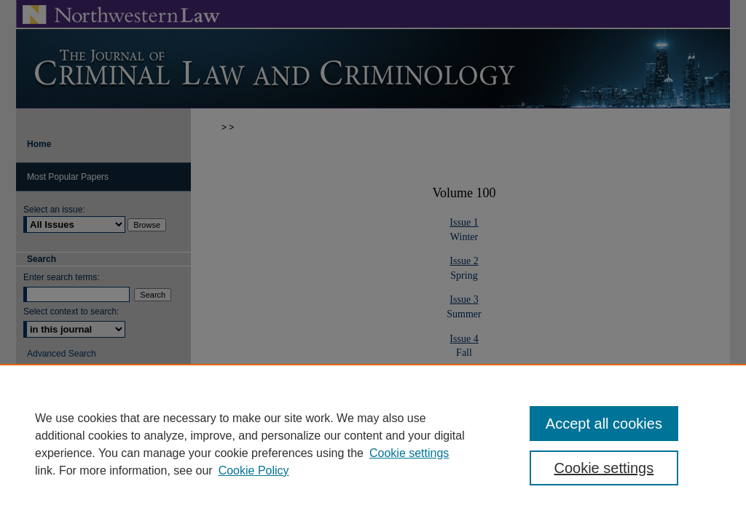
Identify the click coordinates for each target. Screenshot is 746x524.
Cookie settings (409, 453)
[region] (373, 444)
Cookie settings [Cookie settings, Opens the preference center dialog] (603, 468)
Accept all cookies (604, 424)
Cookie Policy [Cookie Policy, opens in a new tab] (254, 470)
